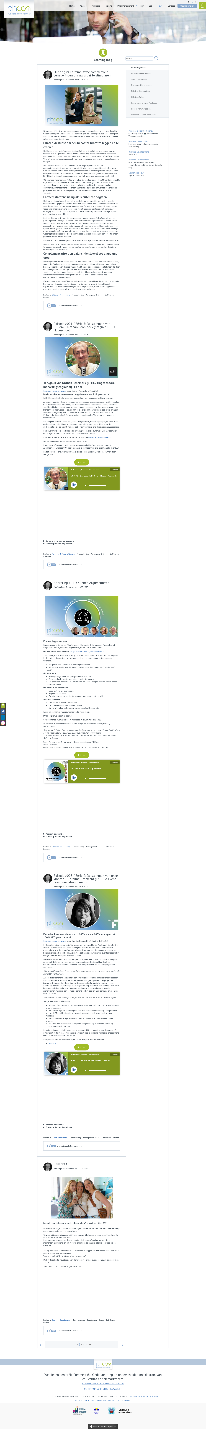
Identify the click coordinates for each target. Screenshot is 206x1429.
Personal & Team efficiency (143, 114)
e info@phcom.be (135, 1396)
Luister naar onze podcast (103, 1426)
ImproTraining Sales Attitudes (144, 103)
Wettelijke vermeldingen (84, 1400)
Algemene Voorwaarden (105, 1400)
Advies (83, 5)
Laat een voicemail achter (54, 391)
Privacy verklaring (123, 1400)
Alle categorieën (138, 67)
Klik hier (81, 462)
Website (52, 1043)
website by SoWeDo (150, 1396)
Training (108, 5)
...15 (89, 1344)
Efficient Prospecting (140, 91)
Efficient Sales (137, 97)
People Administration (141, 108)
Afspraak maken (187, 5)
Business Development (141, 73)
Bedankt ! (60, 1164)
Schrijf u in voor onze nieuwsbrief (103, 1389)
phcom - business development (19, 9)
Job (150, 5)
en (196, 2)
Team (141, 5)
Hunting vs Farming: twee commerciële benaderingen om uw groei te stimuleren (82, 73)
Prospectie (95, 5)
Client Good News (139, 79)
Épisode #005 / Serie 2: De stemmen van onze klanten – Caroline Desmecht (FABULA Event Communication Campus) (86, 879)
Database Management (141, 85)
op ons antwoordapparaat (99, 437)
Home (72, 5)
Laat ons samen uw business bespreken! (103, 1383)
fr (188, 2)
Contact (171, 5)
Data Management (125, 5)
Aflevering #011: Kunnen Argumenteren (81, 583)
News (160, 5)
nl (192, 2)
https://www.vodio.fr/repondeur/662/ (87, 651)
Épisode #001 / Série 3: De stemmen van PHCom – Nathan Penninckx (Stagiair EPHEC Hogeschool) (85, 327)
